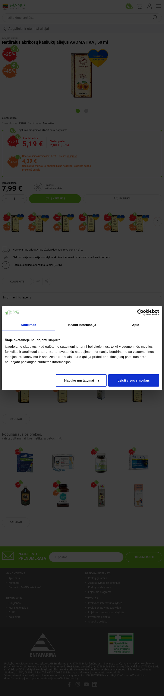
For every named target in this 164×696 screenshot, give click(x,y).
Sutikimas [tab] (28, 324)
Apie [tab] (135, 324)
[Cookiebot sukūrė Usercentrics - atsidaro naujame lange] (140, 312)
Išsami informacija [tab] (82, 324)
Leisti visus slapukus (133, 380)
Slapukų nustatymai (81, 380)
